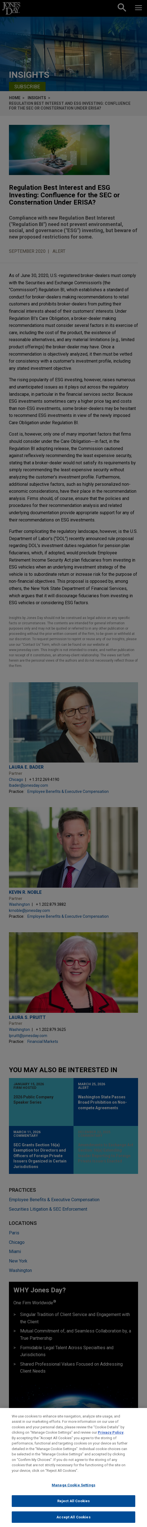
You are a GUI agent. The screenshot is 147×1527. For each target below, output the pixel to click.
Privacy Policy (111, 1437)
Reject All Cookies (73, 1506)
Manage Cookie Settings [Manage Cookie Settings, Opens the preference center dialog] (73, 1490)
